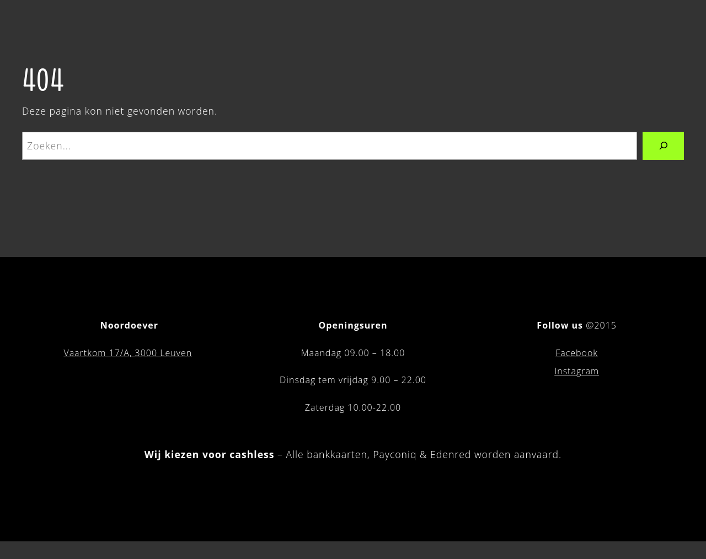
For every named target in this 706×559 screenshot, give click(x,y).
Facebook (576, 353)
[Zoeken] (663, 146)
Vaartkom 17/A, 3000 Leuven (127, 353)
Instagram (576, 371)
